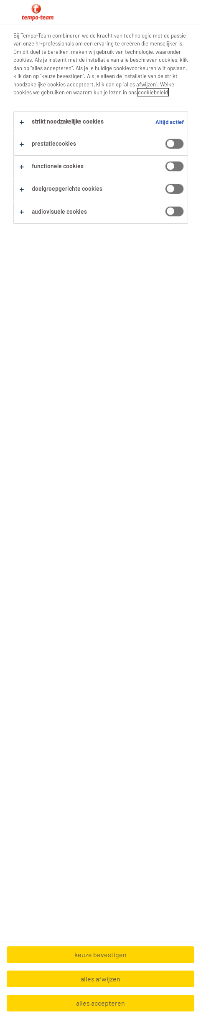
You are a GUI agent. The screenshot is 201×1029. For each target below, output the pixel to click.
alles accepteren (100, 1003)
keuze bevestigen (100, 954)
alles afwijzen (100, 979)
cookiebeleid (153, 92)
